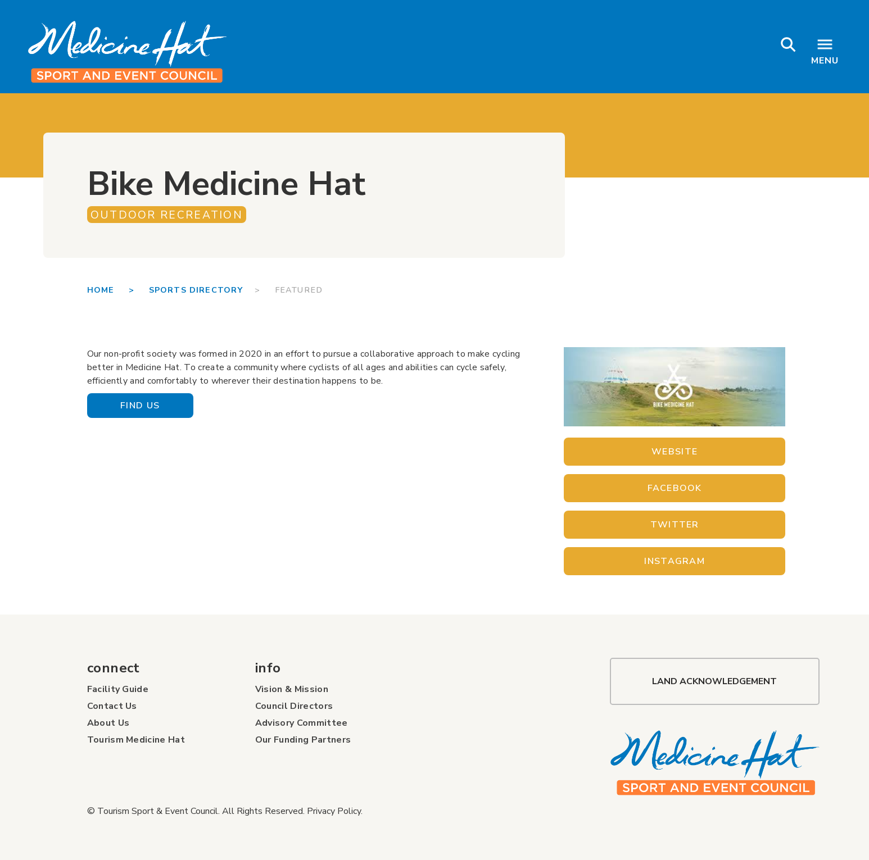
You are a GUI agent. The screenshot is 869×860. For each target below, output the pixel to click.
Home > (118, 289)
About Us (108, 723)
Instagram (674, 561)
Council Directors (294, 706)
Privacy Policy (334, 811)
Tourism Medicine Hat (136, 739)
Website (674, 451)
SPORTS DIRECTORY (202, 289)
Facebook (675, 488)
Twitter (674, 524)
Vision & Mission (291, 689)
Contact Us (112, 706)
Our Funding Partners (303, 739)
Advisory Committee (301, 723)
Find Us (140, 405)
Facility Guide (117, 689)
